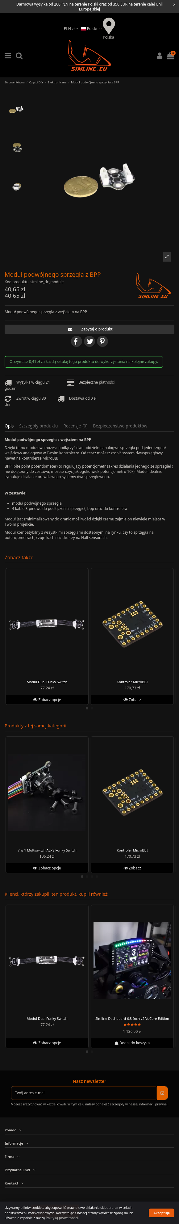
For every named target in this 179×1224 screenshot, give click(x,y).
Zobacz (132, 699)
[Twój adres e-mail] (84, 1093)
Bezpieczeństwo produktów (120, 426)
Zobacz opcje (47, 699)
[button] (166, 257)
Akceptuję (161, 1212)
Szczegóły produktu (38, 426)
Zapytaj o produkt (89, 329)
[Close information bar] (174, 4)
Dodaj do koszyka (132, 1043)
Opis (9, 426)
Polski (92, 28)
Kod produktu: (17, 282)
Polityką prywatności (62, 1217)
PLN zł (71, 28)
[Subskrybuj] (162, 1093)
